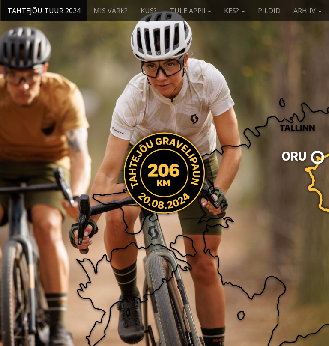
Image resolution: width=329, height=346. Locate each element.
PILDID (269, 10)
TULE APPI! (190, 10)
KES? (234, 10)
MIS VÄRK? (110, 10)
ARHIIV (307, 10)
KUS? (149, 10)
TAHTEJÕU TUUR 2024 (44, 10)
